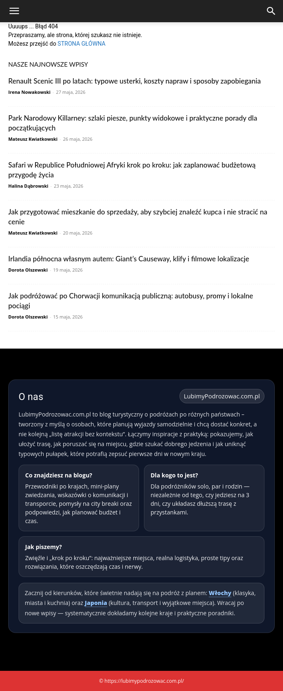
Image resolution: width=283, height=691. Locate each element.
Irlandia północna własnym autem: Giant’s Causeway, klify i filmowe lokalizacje (128, 258)
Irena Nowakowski (29, 92)
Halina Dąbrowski (28, 186)
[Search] (271, 11)
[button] (14, 11)
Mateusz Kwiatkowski (32, 139)
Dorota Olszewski (28, 270)
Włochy (220, 593)
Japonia (96, 603)
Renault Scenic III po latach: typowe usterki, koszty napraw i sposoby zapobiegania (134, 81)
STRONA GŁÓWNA (82, 43)
